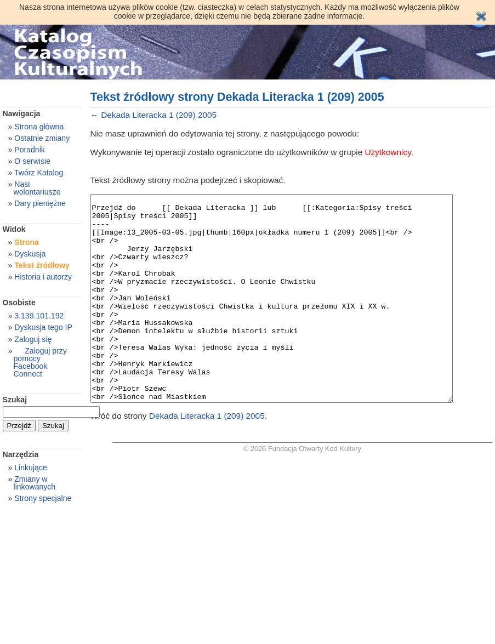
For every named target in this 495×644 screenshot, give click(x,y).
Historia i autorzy (43, 276)
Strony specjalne (42, 498)
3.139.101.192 (39, 315)
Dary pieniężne (40, 203)
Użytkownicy (388, 152)
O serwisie (32, 161)
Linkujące (30, 467)
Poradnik (29, 149)
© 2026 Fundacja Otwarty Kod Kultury (302, 490)
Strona (26, 242)
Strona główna (39, 126)
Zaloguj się (33, 339)
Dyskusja (29, 253)
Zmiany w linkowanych (35, 483)
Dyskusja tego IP (43, 327)
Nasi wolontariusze (37, 188)
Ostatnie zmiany (42, 138)
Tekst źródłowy (42, 265)
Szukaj (15, 399)
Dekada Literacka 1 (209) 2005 (159, 114)
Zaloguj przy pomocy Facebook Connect (40, 362)
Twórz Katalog (38, 172)
